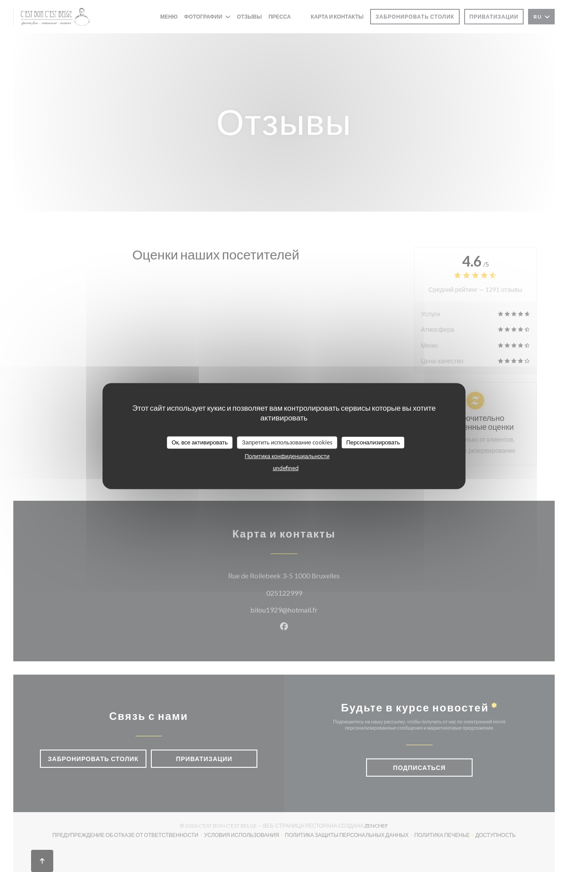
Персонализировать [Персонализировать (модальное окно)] (373, 442)
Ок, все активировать (200, 442)
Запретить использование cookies (287, 442)
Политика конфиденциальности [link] (287, 455)
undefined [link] (286, 467)
